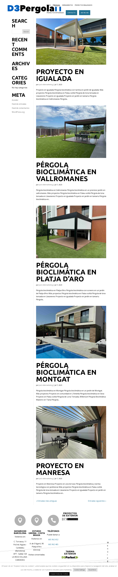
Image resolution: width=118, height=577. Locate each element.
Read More (92, 570)
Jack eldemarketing (46, 84)
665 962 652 (53, 539)
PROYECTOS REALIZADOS (83, 5)
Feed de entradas (19, 104)
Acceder (15, 100)
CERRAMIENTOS (67, 5)
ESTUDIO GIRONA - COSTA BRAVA (37, 533)
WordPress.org (18, 112)
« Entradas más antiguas (46, 501)
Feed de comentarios (20, 108)
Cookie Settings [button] (79, 570)
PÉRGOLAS (56, 5)
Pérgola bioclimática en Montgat (66, 372)
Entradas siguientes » (97, 501)
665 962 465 (85, 12)
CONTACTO (71, 12)
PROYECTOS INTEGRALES (55, 12)
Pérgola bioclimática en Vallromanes (66, 171)
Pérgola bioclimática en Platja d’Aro (66, 272)
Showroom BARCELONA (20, 532)
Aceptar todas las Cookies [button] (59, 574)
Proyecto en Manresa (60, 469)
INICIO (49, 5)
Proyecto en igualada (60, 75)
